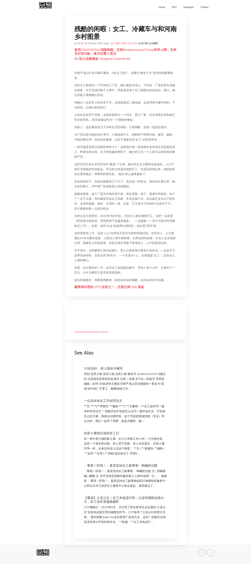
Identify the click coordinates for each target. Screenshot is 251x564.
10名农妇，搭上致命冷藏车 (103, 368)
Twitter (204, 7)
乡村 (124, 43)
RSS (174, 7)
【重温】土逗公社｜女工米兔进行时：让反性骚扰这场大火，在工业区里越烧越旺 (124, 500)
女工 (113, 43)
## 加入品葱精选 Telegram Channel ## (102, 59)
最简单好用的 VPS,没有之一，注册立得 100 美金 (109, 287)
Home (161, 7)
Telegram (188, 7)
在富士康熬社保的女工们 (101, 433)
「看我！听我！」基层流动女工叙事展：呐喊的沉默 (121, 465)
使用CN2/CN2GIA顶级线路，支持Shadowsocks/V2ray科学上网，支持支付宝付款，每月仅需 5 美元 (125, 52)
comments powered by (91, 331)
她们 (118, 43)
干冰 (129, 43)
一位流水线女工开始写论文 (103, 401)
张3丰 (81, 43)
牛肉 (135, 43)
